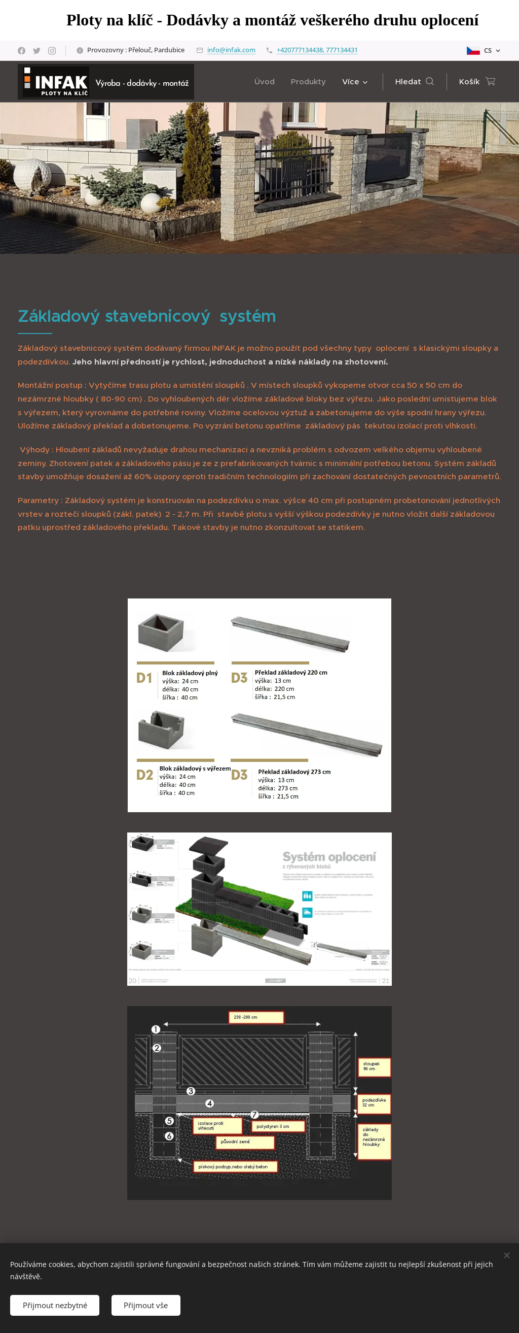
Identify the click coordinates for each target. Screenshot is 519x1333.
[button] (415, 81)
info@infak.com (231, 49)
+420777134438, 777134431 (317, 49)
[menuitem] (267, 81)
